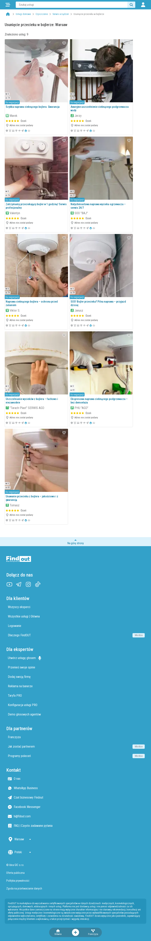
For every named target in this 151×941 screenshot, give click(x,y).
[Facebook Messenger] (76, 807)
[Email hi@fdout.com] (76, 816)
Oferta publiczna (15, 872)
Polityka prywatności (17, 880)
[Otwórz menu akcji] (75, 932)
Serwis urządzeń (60, 14)
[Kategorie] (8, 5)
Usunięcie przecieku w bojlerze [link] (89, 14)
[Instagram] (28, 584)
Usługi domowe (23, 14)
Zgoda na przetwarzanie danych (24, 888)
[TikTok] (38, 584)
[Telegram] (19, 584)
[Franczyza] (93, 932)
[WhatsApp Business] (76, 788)
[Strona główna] (8, 14)
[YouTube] (9, 584)
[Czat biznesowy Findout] (76, 797)
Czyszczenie (42, 14)
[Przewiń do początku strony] (75, 541)
